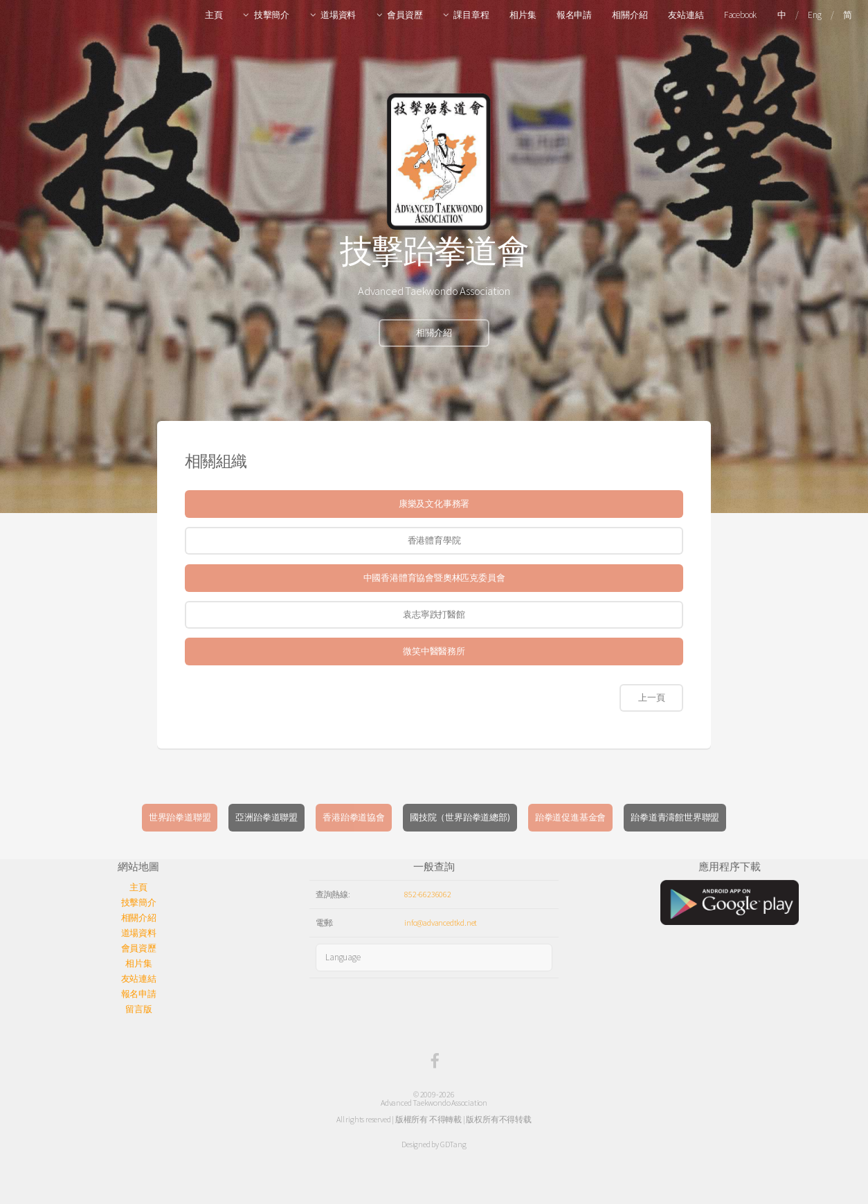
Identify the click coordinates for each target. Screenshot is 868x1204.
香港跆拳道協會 (354, 817)
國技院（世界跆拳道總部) (460, 817)
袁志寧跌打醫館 (434, 614)
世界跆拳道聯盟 (180, 817)
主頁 (214, 15)
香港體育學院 (434, 540)
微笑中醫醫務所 (434, 651)
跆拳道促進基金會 (570, 817)
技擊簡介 (271, 15)
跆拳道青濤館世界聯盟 (675, 817)
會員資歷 (404, 15)
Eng (814, 15)
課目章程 (471, 15)
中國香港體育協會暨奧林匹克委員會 (434, 578)
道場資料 (338, 15)
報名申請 (574, 15)
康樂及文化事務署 (434, 504)
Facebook (740, 15)
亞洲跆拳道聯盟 (266, 817)
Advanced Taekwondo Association (434, 1102)
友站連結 (685, 15)
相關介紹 (629, 15)
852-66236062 (427, 894)
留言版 (138, 1009)
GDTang (453, 1144)
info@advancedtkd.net (440, 922)
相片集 (522, 15)
